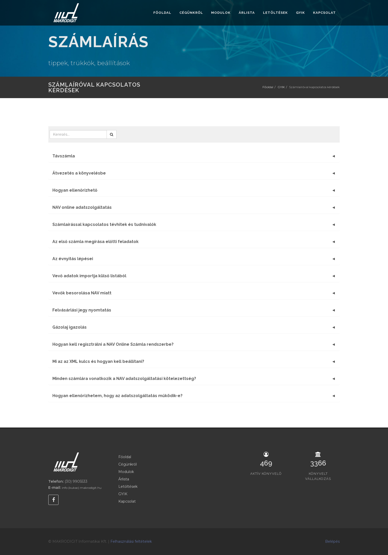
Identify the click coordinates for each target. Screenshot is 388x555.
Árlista (123, 479)
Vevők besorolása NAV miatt (81, 293)
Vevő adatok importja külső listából (89, 275)
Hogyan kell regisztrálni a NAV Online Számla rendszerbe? (113, 344)
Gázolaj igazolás (69, 327)
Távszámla (63, 156)
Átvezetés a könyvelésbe (79, 173)
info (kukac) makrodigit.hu (81, 488)
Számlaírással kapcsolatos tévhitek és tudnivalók (104, 224)
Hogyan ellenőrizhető (74, 190)
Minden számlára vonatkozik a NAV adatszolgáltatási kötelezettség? (124, 378)
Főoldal (268, 87)
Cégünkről (127, 464)
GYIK (281, 87)
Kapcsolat (127, 501)
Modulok (126, 471)
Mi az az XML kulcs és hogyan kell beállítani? (98, 361)
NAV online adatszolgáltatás (82, 207)
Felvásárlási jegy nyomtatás (81, 310)
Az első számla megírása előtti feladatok (95, 241)
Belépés (332, 541)
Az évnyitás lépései (72, 258)
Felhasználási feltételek (131, 541)
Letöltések (128, 486)
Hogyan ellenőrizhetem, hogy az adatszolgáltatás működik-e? (117, 395)
